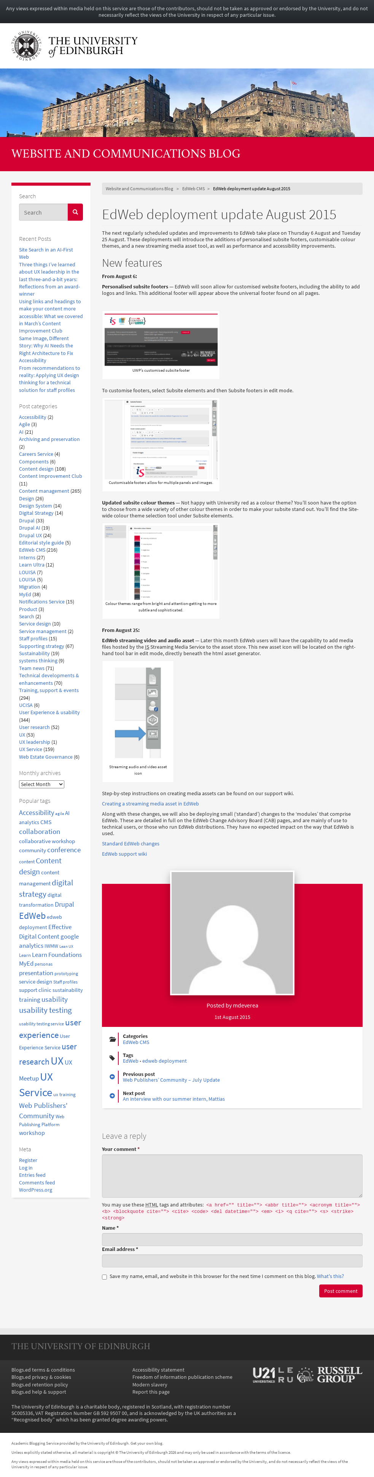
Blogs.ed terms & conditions (43, 1370)
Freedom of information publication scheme (182, 1377)
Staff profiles (33, 638)
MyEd (25, 594)
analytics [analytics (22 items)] (29, 822)
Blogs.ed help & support (38, 1392)
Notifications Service (42, 601)
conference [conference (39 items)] (64, 849)
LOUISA (27, 572)
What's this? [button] (330, 1276)
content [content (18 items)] (27, 861)
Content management (44, 491)
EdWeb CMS (32, 550)
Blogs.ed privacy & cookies (41, 1377)
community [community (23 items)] (32, 850)
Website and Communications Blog (125, 154)
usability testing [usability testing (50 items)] (45, 1010)
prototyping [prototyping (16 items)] (66, 973)
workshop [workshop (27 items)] (32, 1132)
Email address (120, 1249)
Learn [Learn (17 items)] (25, 955)
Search (26, 616)
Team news (32, 668)
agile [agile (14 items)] (59, 813)
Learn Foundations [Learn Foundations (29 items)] (57, 955)
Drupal (27, 520)
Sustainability (34, 653)
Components (34, 461)
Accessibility (32, 417)
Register (28, 1160)
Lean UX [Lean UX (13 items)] (66, 946)
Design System (35, 506)
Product (28, 609)
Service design (35, 624)
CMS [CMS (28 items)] (46, 822)
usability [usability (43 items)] (54, 999)
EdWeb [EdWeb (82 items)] (32, 916)
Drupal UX (30, 535)
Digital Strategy (36, 513)
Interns (27, 557)
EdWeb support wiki (124, 854)
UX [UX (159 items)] (57, 1061)
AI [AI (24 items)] (67, 812)
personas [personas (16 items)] (44, 964)
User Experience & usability (49, 712)
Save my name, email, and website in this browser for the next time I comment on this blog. (223, 1276)
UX (22, 735)
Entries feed (32, 1175)
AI (21, 432)
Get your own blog (146, 1443)
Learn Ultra (32, 565)
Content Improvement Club (50, 476)
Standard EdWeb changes (130, 843)
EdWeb (130, 1061)
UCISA (26, 705)
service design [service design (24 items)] (35, 981)
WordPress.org (35, 1190)
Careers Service (36, 454)
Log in (26, 1168)
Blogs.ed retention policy (39, 1385)
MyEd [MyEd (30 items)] (26, 964)
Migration (29, 587)
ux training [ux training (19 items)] (64, 1094)
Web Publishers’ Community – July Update (171, 1080)
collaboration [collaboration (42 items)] (39, 831)
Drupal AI (29, 528)
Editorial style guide (41, 543)
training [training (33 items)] (29, 999)
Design (26, 498)
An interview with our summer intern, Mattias (174, 1099)
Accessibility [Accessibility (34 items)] (36, 813)
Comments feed (37, 1182)
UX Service (30, 749)
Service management (43, 631)
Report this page (151, 1392)
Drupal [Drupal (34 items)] (64, 904)
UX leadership (34, 742)
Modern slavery (149, 1385)
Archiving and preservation (49, 439)
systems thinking (38, 660)
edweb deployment (164, 1061)
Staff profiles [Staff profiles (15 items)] (65, 982)
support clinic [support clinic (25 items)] (35, 989)
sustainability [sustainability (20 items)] (68, 990)
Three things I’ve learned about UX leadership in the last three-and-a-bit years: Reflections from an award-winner (49, 279)
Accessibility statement (158, 1370)
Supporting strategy (41, 646)
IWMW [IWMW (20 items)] (51, 946)
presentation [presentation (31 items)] (36, 973)
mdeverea (245, 1005)
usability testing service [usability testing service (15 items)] (41, 1024)
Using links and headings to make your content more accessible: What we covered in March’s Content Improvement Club (51, 316)
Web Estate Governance (46, 757)
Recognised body (33, 1420)
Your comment (121, 1149)
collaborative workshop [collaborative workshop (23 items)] (47, 841)
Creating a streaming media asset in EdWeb (150, 804)
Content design (36, 469)
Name (110, 1228)
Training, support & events (49, 690)
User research (34, 727)
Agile (24, 424)
